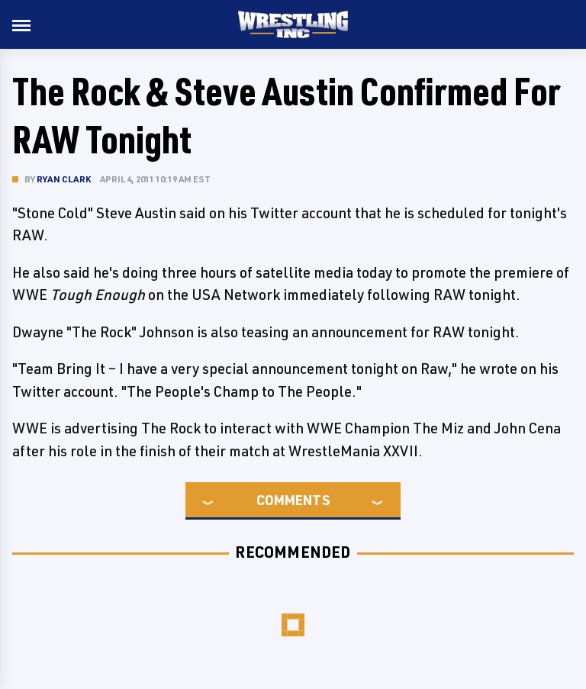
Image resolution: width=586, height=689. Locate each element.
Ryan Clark (64, 179)
